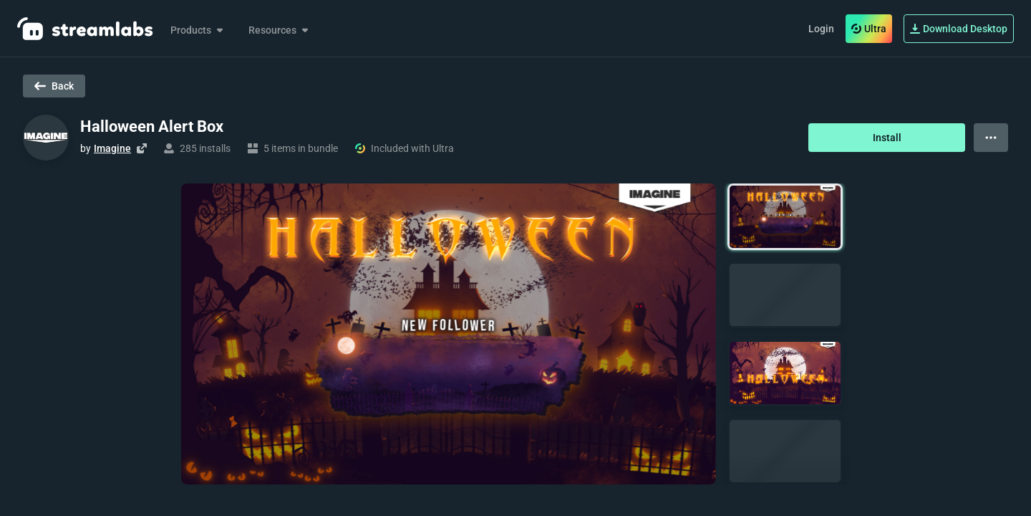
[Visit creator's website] (142, 148)
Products (198, 30)
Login (821, 28)
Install (887, 137)
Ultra (868, 28)
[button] (785, 216)
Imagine (112, 148)
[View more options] (991, 137)
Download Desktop (958, 28)
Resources (279, 30)
